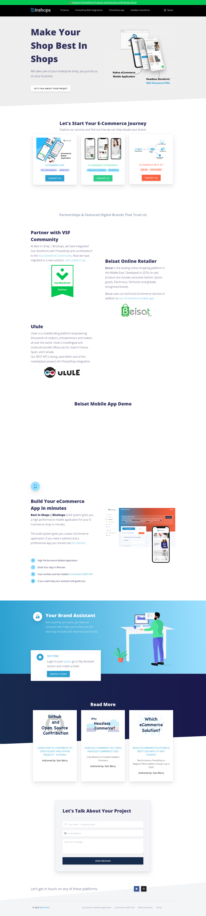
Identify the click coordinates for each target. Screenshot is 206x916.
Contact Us (54, 178)
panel (67, 661)
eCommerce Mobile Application (96, 907)
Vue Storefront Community (55, 255)
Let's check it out (75, 260)
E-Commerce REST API (81, 573)
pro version (78, 543)
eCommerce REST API (125, 907)
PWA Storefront (145, 907)
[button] (64, 10)
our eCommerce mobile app (136, 298)
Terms (159, 907)
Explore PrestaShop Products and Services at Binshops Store (104, 2)
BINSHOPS (44, 907)
